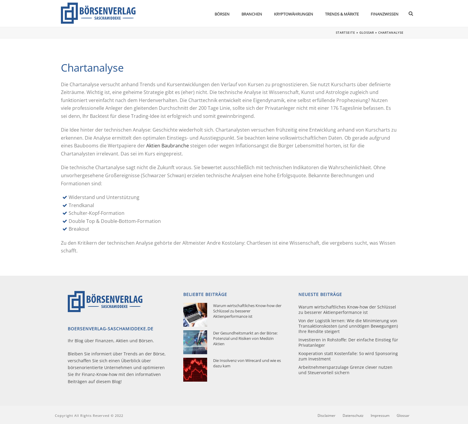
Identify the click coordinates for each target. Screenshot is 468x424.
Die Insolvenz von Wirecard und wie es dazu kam (247, 363)
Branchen (251, 14)
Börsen (222, 14)
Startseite (345, 32)
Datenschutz (353, 415)
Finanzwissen (384, 14)
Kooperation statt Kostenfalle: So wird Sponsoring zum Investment (348, 356)
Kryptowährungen (293, 14)
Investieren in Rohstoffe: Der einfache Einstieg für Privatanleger (348, 342)
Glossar (366, 32)
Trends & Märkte (342, 14)
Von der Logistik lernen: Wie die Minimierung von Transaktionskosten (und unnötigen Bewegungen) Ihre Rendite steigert (348, 326)
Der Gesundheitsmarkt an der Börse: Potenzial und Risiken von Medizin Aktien (245, 338)
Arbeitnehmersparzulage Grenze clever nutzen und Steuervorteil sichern (345, 370)
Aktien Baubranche (167, 145)
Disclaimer (326, 415)
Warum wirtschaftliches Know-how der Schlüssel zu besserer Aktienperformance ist (247, 311)
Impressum (380, 415)
